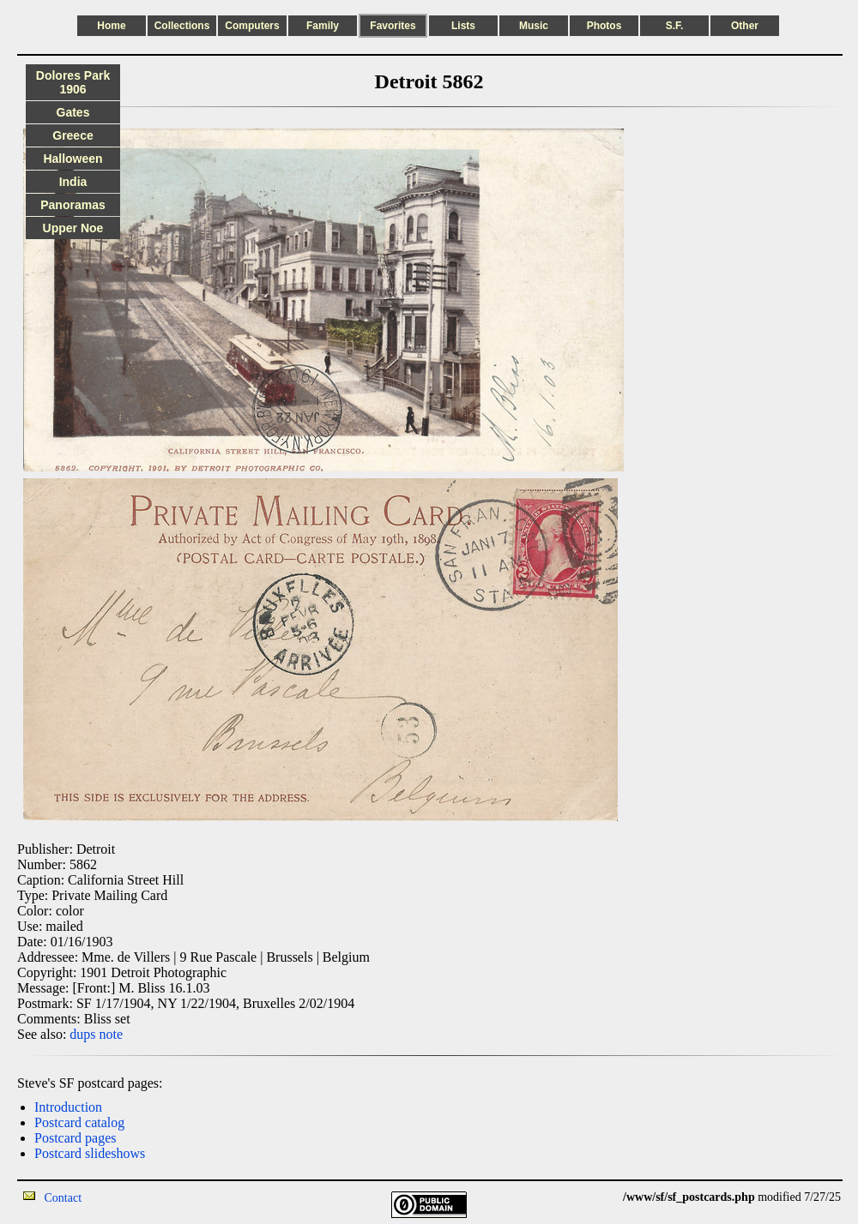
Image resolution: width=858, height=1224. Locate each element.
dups (82, 1034)
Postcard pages (75, 1138)
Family (322, 26)
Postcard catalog (79, 1122)
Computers (252, 26)
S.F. (675, 26)
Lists (463, 26)
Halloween (72, 158)
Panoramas (72, 205)
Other (744, 26)
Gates (73, 112)
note (112, 1034)
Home (111, 26)
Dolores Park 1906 (73, 82)
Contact (63, 1197)
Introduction (68, 1107)
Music (533, 26)
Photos (604, 26)
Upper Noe (73, 228)
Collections (182, 26)
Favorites (392, 26)
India (73, 182)
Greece (72, 135)
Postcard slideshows (89, 1153)
